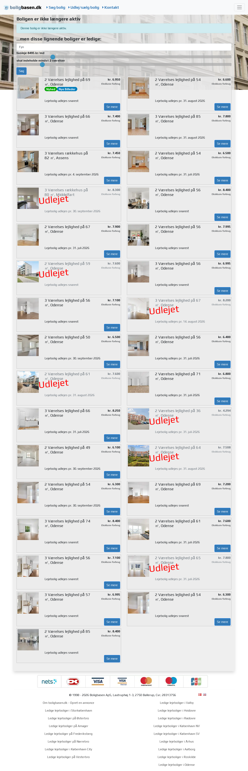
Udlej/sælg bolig (83, 7)
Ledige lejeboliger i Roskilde (177, 757)
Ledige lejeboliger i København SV (177, 734)
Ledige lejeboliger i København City (68, 749)
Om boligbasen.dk (55, 703)
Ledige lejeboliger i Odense (176, 765)
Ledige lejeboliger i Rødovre (176, 718)
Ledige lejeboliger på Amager (68, 726)
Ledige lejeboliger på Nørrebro (68, 741)
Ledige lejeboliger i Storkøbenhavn (68, 710)
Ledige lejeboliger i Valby (177, 703)
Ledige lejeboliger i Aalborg (176, 749)
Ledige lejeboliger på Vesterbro (68, 757)
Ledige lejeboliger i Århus (176, 741)
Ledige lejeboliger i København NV (176, 726)
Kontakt (110, 7)
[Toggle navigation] (239, 7)
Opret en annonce (82, 703)
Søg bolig (55, 7)
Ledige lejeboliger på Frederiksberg (68, 734)
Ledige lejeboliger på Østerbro (68, 718)
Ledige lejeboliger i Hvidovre (177, 710)
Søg (21, 71)
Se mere (112, 107)
